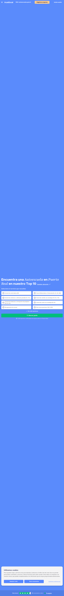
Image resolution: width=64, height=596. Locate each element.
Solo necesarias (34, 581)
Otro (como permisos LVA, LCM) (43, 307)
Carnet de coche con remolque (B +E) (44, 302)
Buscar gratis (32, 315)
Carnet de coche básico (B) (11, 293)
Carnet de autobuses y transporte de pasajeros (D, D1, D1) (16, 302)
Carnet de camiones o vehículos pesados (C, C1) (16, 298)
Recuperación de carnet (10, 307)
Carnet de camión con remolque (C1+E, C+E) (46, 298)
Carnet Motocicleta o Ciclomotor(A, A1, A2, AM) (47, 293)
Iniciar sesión (58, 2)
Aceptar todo (14, 581)
